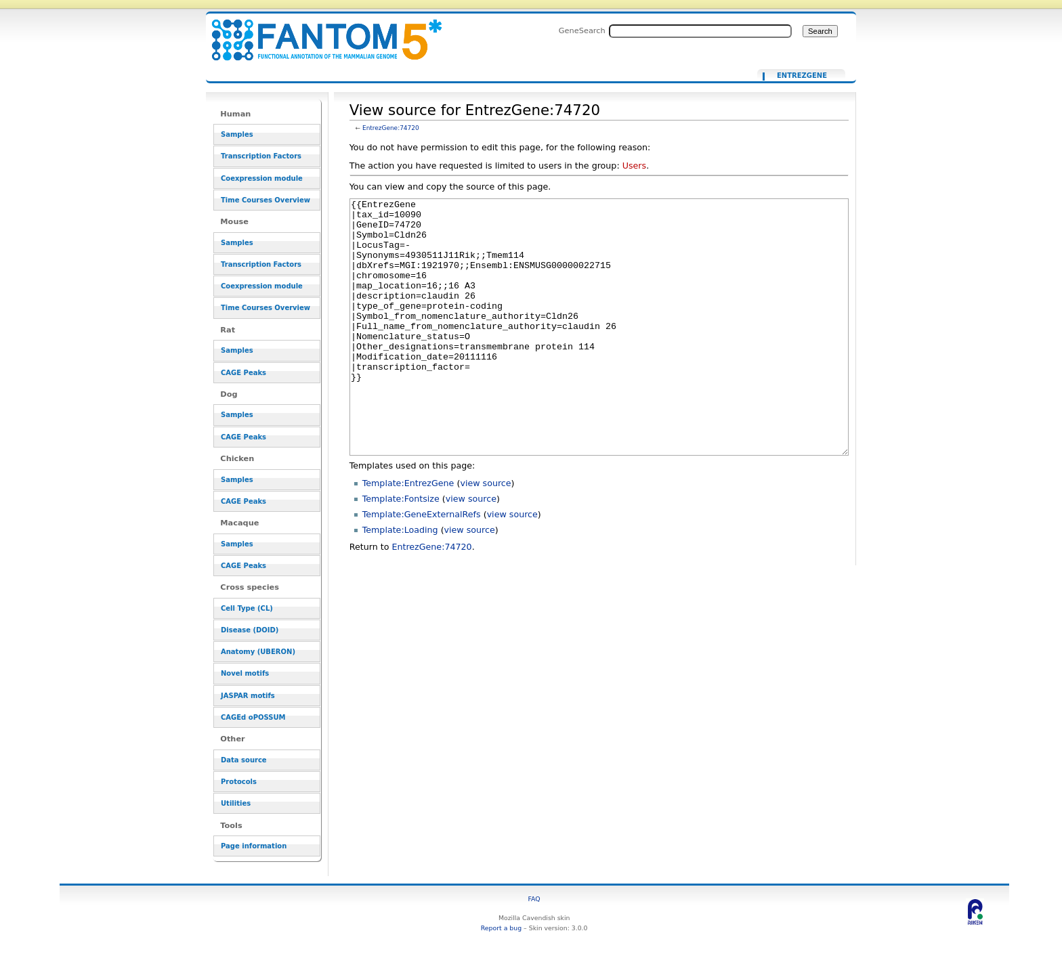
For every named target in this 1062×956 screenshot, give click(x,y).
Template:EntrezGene (408, 534)
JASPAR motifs (248, 695)
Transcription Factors (261, 156)
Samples (237, 134)
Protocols (239, 781)
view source (485, 534)
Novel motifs (245, 673)
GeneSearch (582, 30)
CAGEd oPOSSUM (253, 717)
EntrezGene (802, 75)
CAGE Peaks (243, 372)
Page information (253, 846)
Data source (244, 760)
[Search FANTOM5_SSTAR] (700, 31)
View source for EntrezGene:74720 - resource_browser (318, 32)
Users (634, 165)
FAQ (534, 899)
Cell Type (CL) (247, 608)
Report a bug (501, 928)
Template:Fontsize (401, 549)
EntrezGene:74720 (390, 128)
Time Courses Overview (265, 200)
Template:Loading (400, 580)
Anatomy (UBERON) (258, 651)
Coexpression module (262, 178)
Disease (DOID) (249, 630)
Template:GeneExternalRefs (421, 565)
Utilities (236, 803)
